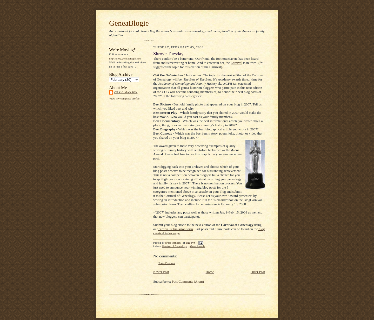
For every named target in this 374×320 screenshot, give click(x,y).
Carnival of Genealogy (174, 246)
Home (210, 272)
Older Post (258, 272)
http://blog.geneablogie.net (124, 58)
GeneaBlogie (129, 23)
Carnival (236, 63)
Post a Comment (166, 263)
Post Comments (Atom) (188, 281)
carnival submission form (175, 229)
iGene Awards (197, 246)
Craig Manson (125, 92)
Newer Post (161, 272)
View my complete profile (124, 98)
